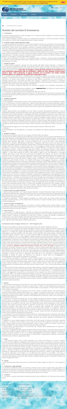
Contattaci (18, 404)
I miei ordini (5, 387)
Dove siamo (23, 14)
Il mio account (6, 384)
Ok (63, 2)
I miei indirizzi (6, 392)
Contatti (33, 14)
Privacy (29, 404)
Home (5, 14)
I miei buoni (5, 398)
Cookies (49, 404)
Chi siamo (13, 14)
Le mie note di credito (8, 389)
